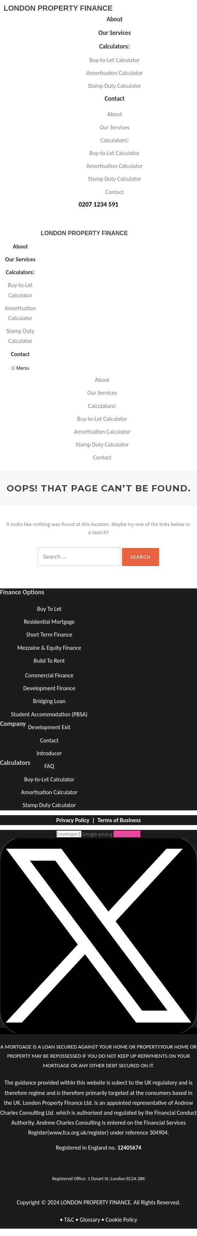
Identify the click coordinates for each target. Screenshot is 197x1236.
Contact (115, 99)
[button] (20, 368)
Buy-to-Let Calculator (114, 60)
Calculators (114, 46)
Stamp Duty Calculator (114, 85)
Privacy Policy (72, 820)
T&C (69, 1219)
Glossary (90, 1219)
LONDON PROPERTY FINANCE (58, 8)
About (115, 19)
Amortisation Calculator (114, 72)
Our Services (114, 33)
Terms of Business (119, 820)
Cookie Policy (121, 1219)
